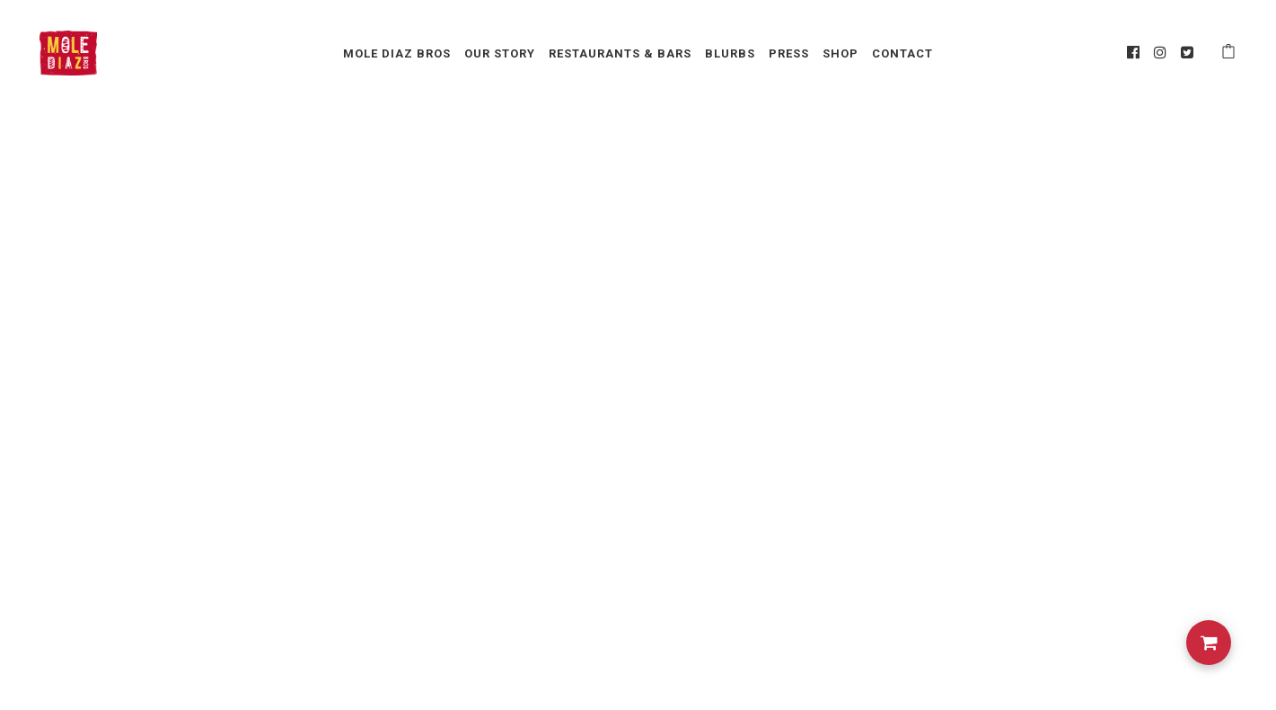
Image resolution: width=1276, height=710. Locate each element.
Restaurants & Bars (620, 53)
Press (789, 53)
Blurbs (730, 53)
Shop (840, 53)
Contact (902, 53)
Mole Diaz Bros (397, 53)
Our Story (499, 53)
